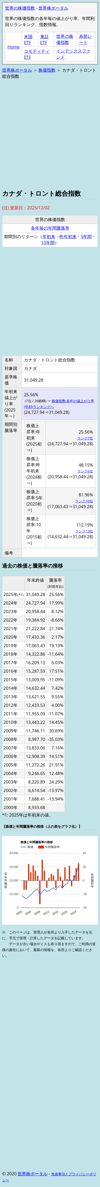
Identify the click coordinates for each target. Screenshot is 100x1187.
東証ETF (44, 40)
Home (13, 47)
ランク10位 (84, 501)
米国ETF (28, 40)
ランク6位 (85, 471)
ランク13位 (84, 531)
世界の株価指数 (20, 8)
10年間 (47, 243)
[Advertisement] (50, 133)
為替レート (85, 39)
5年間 (86, 236)
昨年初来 (68, 236)
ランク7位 (85, 438)
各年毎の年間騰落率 (50, 228)
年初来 (48, 236)
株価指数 (46, 70)
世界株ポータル (53, 8)
